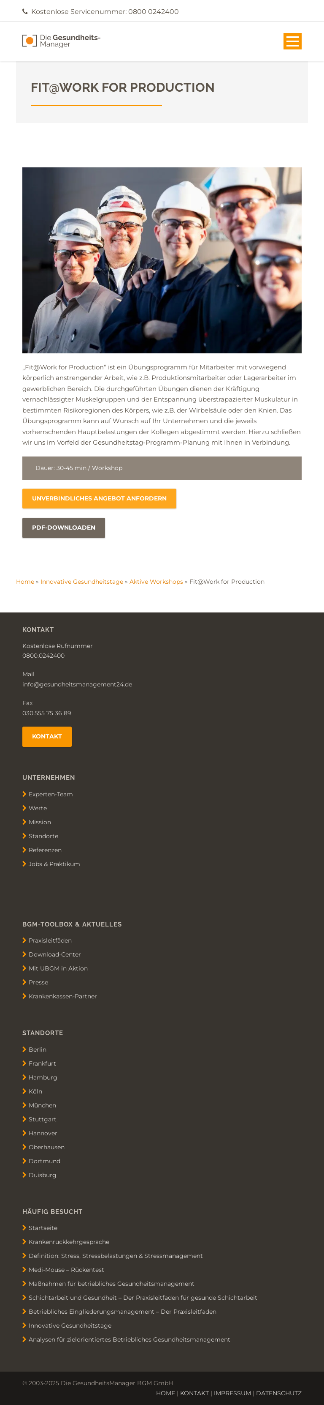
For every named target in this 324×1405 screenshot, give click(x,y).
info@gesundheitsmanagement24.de (77, 684)
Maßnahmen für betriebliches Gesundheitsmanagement (111, 1283)
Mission (40, 822)
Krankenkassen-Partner (63, 996)
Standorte (43, 835)
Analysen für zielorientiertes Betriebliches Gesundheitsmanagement (129, 1339)
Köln (35, 1091)
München (42, 1105)
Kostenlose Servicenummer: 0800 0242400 (105, 12)
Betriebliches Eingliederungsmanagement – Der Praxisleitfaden (122, 1311)
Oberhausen (47, 1147)
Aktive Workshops (156, 581)
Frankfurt (42, 1063)
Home (25, 581)
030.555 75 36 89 (46, 713)
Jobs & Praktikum (54, 863)
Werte (38, 808)
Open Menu (293, 41)
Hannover (43, 1133)
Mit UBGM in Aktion (58, 968)
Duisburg (43, 1174)
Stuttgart (43, 1119)
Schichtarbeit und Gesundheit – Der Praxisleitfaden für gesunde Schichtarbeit (143, 1297)
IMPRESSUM (232, 1393)
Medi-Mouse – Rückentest (66, 1270)
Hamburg (43, 1077)
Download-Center (55, 954)
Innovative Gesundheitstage (81, 581)
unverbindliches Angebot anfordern (99, 498)
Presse (38, 982)
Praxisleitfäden (50, 940)
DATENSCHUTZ (279, 1393)
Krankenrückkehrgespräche (69, 1242)
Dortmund (44, 1160)
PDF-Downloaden (63, 527)
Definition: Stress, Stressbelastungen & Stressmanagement (116, 1256)
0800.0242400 (43, 655)
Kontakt (47, 736)
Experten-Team (51, 794)
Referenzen (45, 849)
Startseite (43, 1228)
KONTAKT (194, 1393)
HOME (165, 1393)
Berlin (37, 1049)
